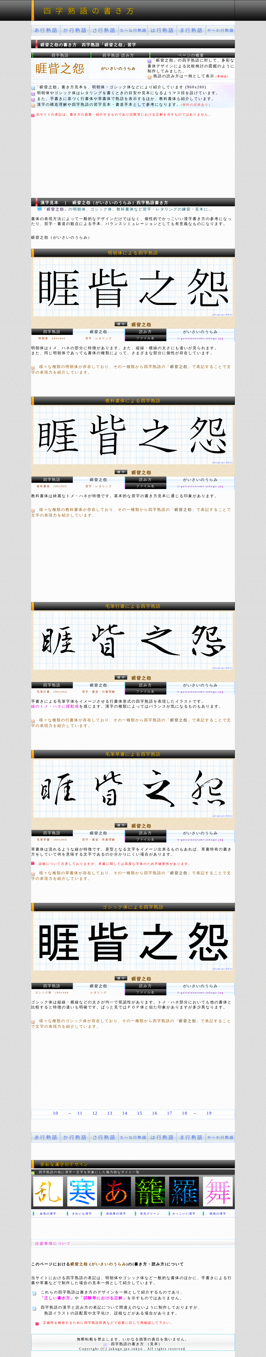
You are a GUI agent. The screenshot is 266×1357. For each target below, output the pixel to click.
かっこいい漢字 (184, 1213)
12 (95, 1113)
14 (125, 1113)
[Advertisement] (109, 159)
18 (184, 1113)
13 (110, 1113)
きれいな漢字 (82, 1213)
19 (209, 1113)
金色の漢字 (48, 1213)
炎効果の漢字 (116, 1213)
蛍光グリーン (150, 1213)
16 (155, 1113)
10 (55, 1113)
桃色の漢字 (218, 1213)
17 (169, 1113)
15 (140, 1113)
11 (80, 1113)
